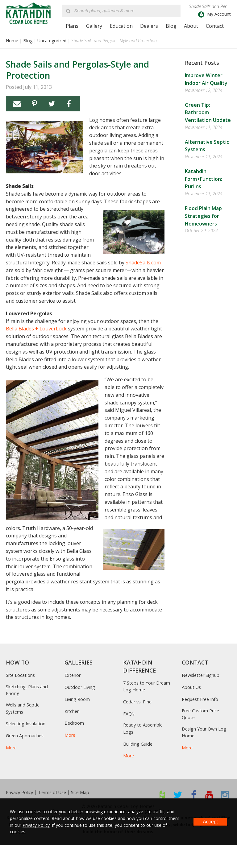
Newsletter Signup (200, 675)
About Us (191, 687)
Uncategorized (51, 40)
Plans (72, 26)
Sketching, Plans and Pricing (27, 690)
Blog (171, 26)
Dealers (149, 26)
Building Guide (137, 744)
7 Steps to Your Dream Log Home (146, 686)
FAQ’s (129, 714)
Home (12, 40)
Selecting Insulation (25, 724)
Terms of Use (52, 792)
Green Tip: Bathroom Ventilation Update (208, 112)
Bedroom (74, 723)
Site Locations (20, 675)
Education (121, 26)
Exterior (72, 675)
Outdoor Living (79, 687)
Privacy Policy (19, 792)
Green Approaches (25, 736)
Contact (215, 26)
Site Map (80, 792)
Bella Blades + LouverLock (36, 328)
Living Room (77, 699)
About (191, 26)
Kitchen (72, 711)
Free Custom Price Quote (200, 714)
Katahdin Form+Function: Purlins (203, 179)
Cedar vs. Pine (137, 702)
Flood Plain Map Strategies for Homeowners (203, 216)
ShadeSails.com (143, 262)
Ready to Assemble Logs (143, 728)
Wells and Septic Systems (22, 708)
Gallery (94, 26)
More (11, 748)
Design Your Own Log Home (204, 732)
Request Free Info (200, 699)
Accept (210, 821)
